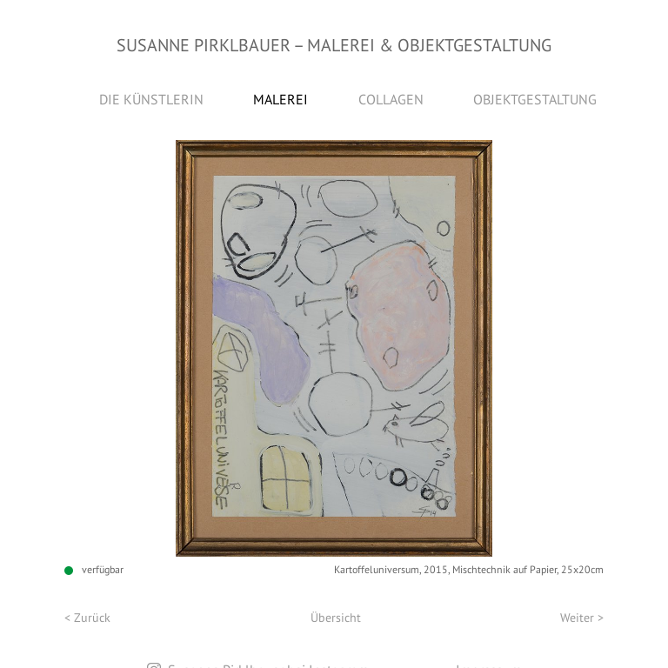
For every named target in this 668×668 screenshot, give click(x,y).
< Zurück (87, 617)
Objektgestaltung (535, 99)
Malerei (280, 99)
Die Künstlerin (151, 99)
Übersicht (336, 617)
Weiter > (582, 617)
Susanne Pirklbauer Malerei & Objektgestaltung (334, 45)
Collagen (391, 99)
